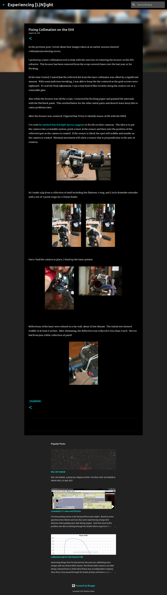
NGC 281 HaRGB (58, 472)
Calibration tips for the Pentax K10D (67, 557)
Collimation (35, 401)
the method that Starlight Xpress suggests (61, 124)
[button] (30, 38)
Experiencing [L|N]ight (30, 4)
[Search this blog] (150, 4)
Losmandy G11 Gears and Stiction (66, 511)
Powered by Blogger (83, 585)
